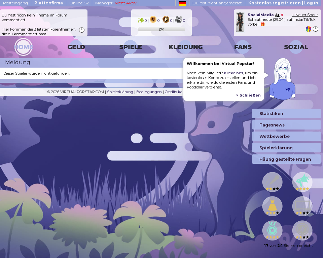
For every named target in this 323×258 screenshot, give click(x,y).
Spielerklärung (120, 91)
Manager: (116, 2)
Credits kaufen (178, 91)
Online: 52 (79, 2)
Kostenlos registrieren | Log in (283, 2)
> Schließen (248, 95)
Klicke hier (233, 73)
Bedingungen (149, 91)
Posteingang (15, 2)
